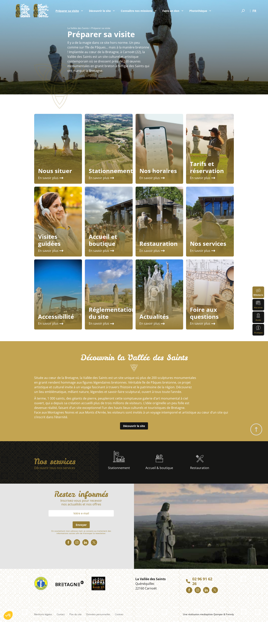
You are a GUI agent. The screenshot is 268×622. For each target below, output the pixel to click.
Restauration (199, 462)
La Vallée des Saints (78, 28)
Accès (258, 317)
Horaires (258, 305)
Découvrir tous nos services (54, 468)
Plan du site (75, 614)
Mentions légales (43, 614)
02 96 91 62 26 (202, 581)
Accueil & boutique (159, 462)
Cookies (119, 614)
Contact (61, 614)
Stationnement (119, 460)
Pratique (258, 330)
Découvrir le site (134, 426)
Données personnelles (98, 614)
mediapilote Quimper (211, 614)
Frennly (230, 614)
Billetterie (258, 292)
